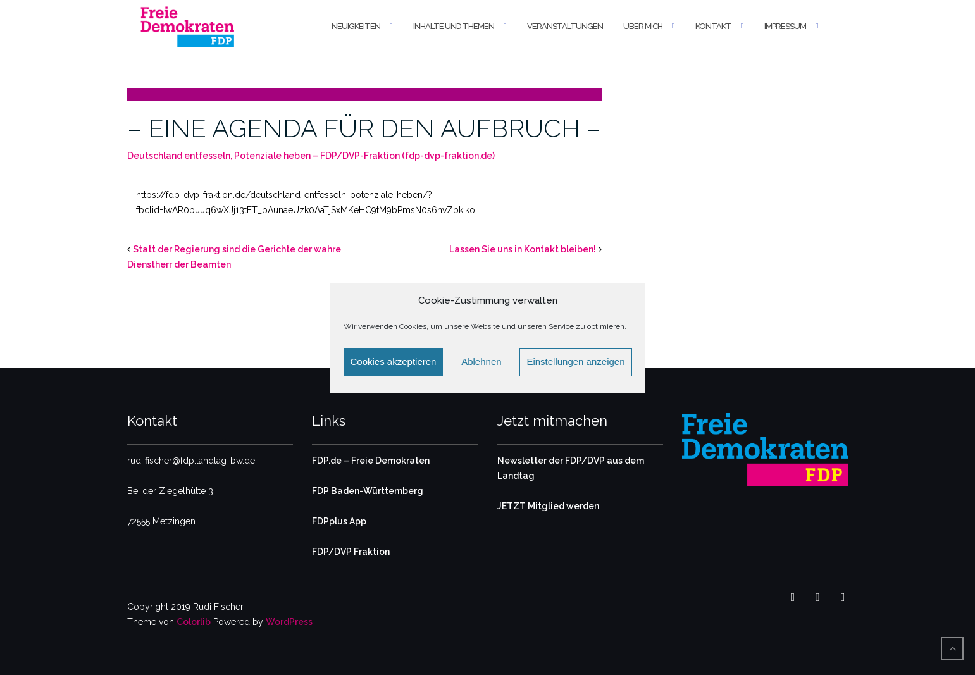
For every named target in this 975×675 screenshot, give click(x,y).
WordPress (289, 622)
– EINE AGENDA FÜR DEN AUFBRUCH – (364, 128)
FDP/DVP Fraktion (351, 552)
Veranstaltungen (565, 26)
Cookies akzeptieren (394, 361)
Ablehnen (481, 361)
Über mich (642, 26)
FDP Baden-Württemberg (367, 491)
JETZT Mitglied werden (548, 506)
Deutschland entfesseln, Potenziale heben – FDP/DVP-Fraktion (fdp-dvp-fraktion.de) (311, 156)
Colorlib (194, 622)
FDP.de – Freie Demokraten (371, 460)
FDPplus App (339, 521)
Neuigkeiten (356, 26)
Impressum (785, 26)
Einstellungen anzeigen (575, 361)
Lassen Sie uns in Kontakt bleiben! (522, 249)
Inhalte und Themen (453, 26)
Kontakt (713, 26)
